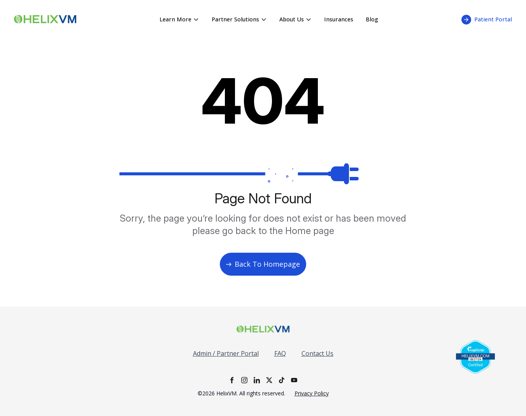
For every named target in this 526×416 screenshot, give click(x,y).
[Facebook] (232, 380)
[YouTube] (294, 380)
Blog (372, 19)
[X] (269, 380)
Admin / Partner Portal (226, 353)
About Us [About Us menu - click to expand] (295, 19)
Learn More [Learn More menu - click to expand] (179, 19)
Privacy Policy (312, 393)
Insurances (338, 19)
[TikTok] (281, 380)
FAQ (280, 353)
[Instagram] (244, 380)
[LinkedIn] (257, 380)
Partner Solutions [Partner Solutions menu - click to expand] (239, 19)
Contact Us (317, 353)
